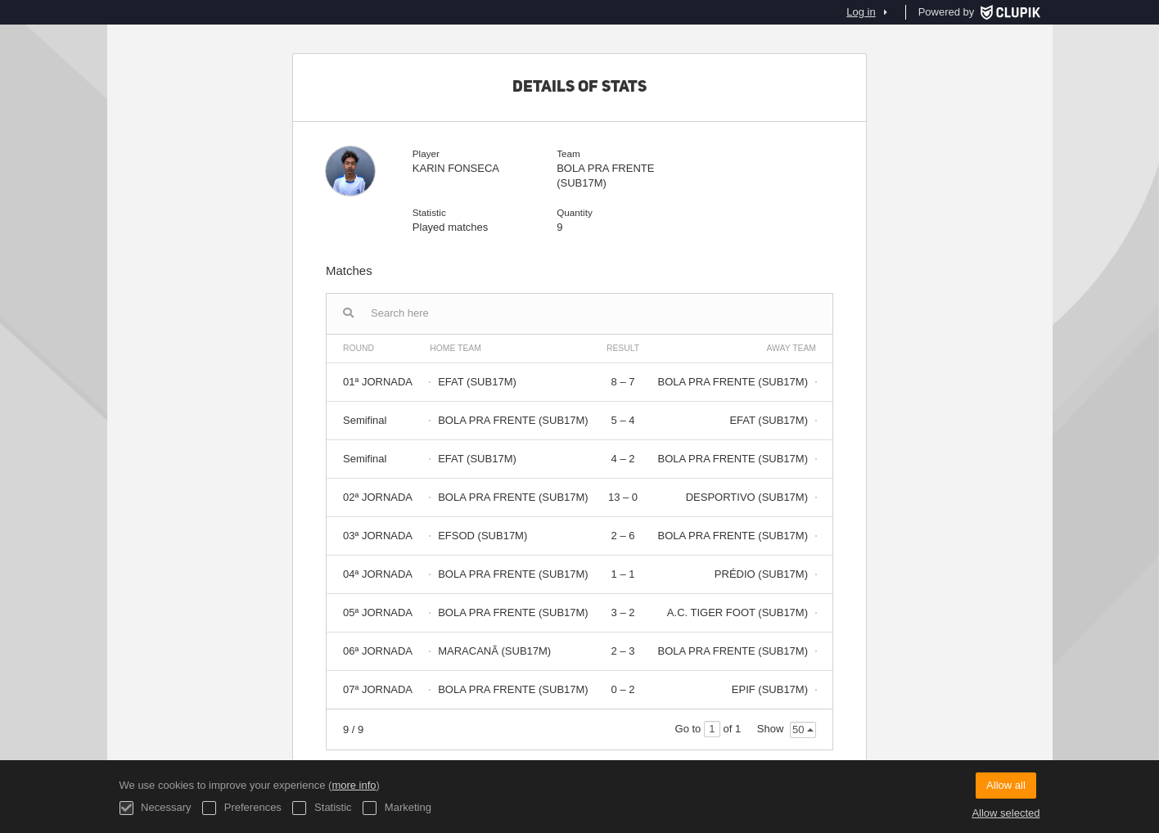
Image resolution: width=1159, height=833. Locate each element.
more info (353, 785)
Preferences (242, 808)
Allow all (1006, 785)
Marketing (397, 808)
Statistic (321, 808)
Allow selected (1005, 813)
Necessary (156, 808)
